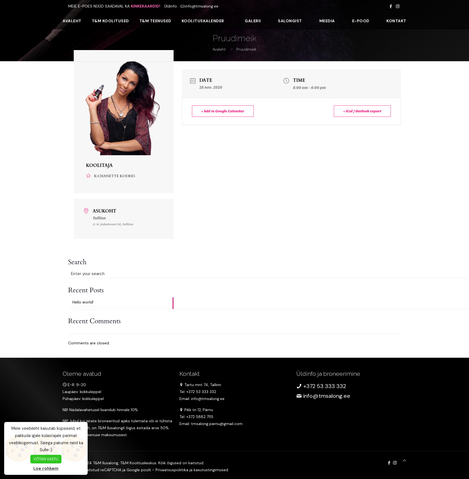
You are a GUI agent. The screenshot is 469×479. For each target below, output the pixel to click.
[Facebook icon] (391, 6)
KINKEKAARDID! (145, 6)
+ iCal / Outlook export (362, 111)
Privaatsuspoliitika (171, 469)
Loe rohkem (45, 468)
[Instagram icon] (398, 6)
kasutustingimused (211, 469)
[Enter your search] (121, 273)
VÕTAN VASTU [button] (46, 459)
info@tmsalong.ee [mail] (201, 6)
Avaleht (219, 49)
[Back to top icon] (404, 460)
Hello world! (82, 302)
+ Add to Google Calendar (223, 111)
